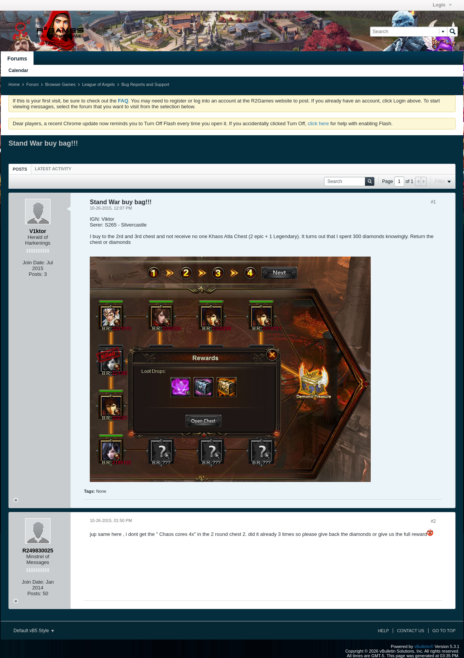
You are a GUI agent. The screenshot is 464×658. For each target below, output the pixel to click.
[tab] (19, 169)
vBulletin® (424, 646)
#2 (433, 521)
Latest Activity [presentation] (53, 168)
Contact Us (410, 630)
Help (383, 630)
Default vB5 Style (33, 630)
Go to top (444, 630)
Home (14, 84)
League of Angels (98, 84)
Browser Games (60, 84)
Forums (17, 58)
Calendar (18, 70)
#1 (433, 202)
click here (318, 123)
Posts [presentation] (20, 169)
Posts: (36, 274)
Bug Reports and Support (145, 84)
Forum (32, 84)
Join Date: (34, 262)
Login (442, 5)
